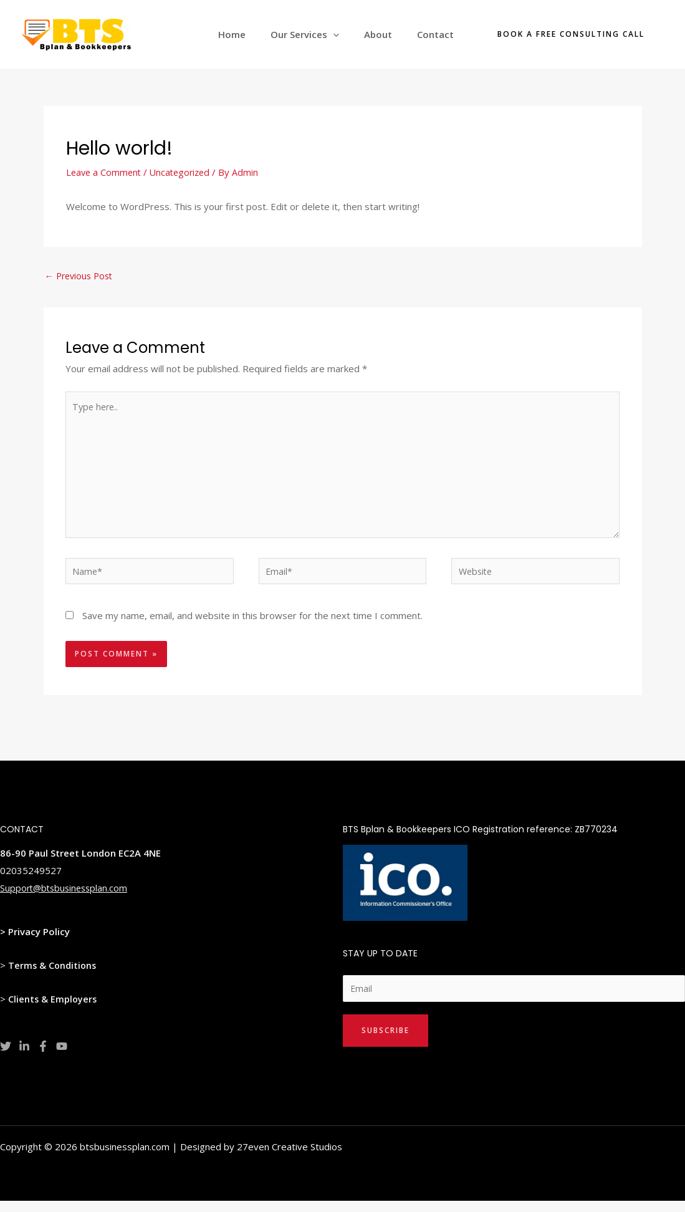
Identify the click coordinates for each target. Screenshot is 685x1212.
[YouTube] (61, 1056)
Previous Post (81, 276)
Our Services (320, 34)
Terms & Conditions (53, 975)
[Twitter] (5, 1056)
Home (253, 34)
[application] (349, 34)
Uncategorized (184, 172)
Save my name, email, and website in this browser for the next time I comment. (252, 625)
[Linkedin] (24, 1056)
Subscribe (386, 1041)
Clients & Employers (53, 1009)
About (387, 34)
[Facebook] (43, 1056)
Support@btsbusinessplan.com (66, 898)
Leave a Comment (105, 172)
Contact (438, 34)
